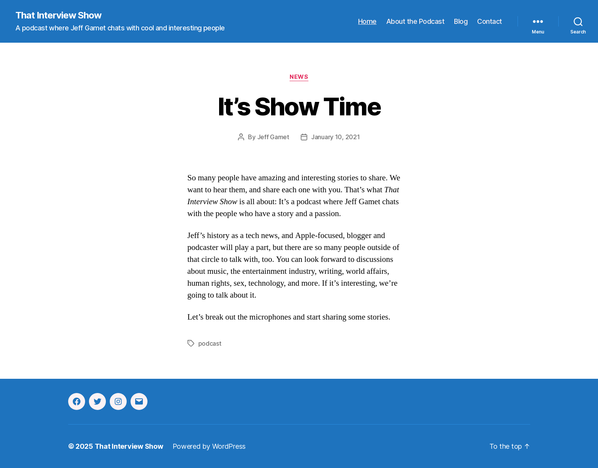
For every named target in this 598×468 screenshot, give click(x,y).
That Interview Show (58, 15)
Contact (489, 21)
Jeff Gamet (273, 137)
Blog (460, 21)
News (299, 76)
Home (367, 21)
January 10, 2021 (335, 137)
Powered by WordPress (209, 446)
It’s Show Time (299, 106)
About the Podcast (415, 21)
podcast (209, 343)
